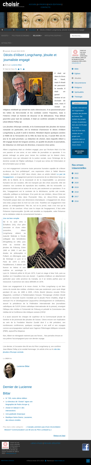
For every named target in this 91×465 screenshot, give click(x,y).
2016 (76, 201)
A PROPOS (42, 4)
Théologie (78, 97)
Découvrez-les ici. (79, 152)
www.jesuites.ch (76, 63)
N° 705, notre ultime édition (16, 398)
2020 (76, 183)
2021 (76, 178)
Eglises (77, 73)
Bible (76, 69)
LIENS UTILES (37, 443)
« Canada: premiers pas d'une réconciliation (43, 427)
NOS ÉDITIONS (54, 4)
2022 (76, 173)
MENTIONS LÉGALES (7, 460)
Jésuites (78, 78)
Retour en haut (59, 436)
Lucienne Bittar (16, 65)
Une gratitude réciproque (15, 414)
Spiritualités (79, 92)
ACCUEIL (33, 4)
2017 (76, 196)
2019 (76, 187)
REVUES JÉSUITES (52, 443)
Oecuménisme (80, 83)
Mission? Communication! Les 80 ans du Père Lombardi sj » (28, 430)
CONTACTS (45, 7)
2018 (76, 192)
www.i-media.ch (59, 461)
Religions (78, 87)
